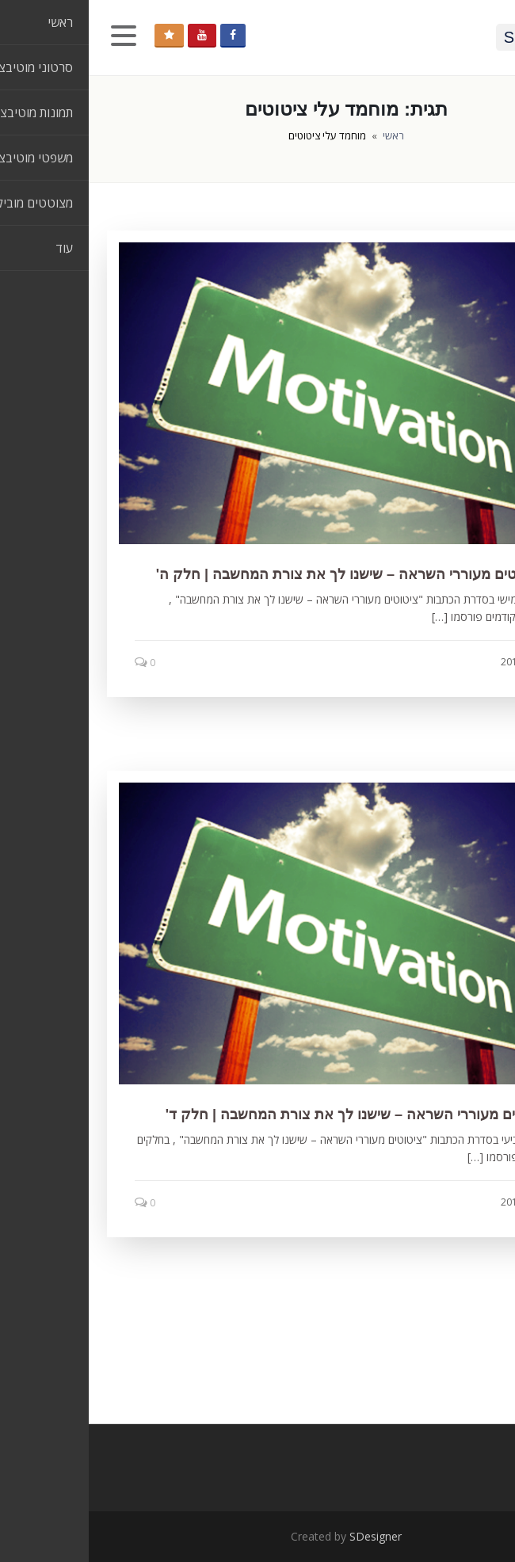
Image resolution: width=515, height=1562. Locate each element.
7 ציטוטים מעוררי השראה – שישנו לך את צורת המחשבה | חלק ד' (275, 1114)
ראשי (304, 135)
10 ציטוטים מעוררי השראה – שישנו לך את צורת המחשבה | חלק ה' (270, 574)
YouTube (113, 34)
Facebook (144, 34)
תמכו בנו (80, 34)
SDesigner (287, 1536)
